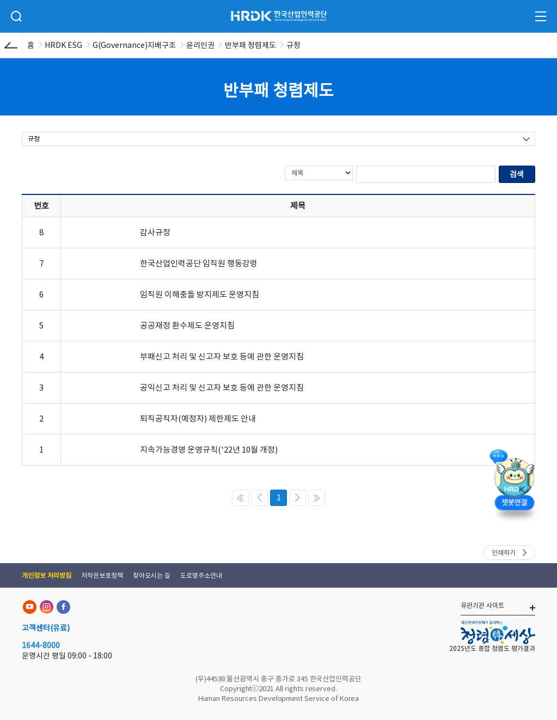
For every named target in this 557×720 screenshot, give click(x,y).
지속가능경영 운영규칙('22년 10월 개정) (209, 449)
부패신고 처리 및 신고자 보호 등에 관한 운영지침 (222, 356)
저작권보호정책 (102, 575)
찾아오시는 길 (151, 575)
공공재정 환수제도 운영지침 (187, 325)
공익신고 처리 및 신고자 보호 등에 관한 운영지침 (222, 387)
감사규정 (155, 232)
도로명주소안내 (201, 575)
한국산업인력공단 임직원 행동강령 (199, 263)
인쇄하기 (504, 552)
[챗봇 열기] (514, 482)
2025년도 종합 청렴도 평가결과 (492, 648)
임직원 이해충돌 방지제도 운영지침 (199, 294)
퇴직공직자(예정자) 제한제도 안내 (198, 418)
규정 (34, 139)
